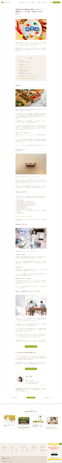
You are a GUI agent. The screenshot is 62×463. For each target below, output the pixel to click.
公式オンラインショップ (56, 2)
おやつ (12, 451)
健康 (20, 16)
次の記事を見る (48, 398)
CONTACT (44, 2)
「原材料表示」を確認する (23, 70)
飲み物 (16, 451)
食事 (22, 450)
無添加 (27, 450)
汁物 (12, 450)
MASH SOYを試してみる (31, 368)
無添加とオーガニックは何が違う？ (24, 62)
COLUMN (33, 2)
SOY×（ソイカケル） (4, 451)
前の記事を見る (14, 398)
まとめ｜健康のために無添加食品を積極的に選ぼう (27, 78)
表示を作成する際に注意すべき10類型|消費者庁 (25, 216)
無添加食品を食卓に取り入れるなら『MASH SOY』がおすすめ (29, 75)
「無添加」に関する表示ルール (24, 67)
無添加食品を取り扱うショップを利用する (25, 73)
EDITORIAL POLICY (44, 450)
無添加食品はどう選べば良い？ (24, 69)
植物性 (23, 451)
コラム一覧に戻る (31, 397)
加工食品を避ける (21, 72)
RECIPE (27, 2)
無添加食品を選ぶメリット (23, 64)
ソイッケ (4, 450)
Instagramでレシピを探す (31, 346)
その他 (12, 452)
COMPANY (38, 2)
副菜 (16, 450)
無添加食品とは (21, 60)
